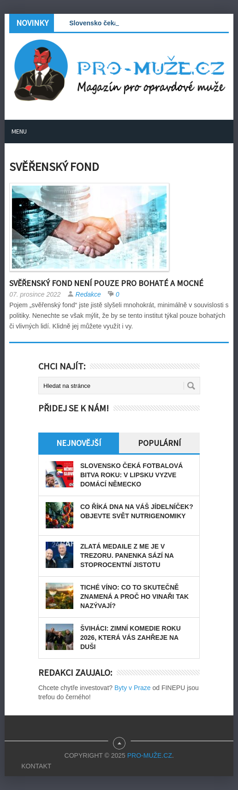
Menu (19, 131)
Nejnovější (78, 443)
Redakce (88, 294)
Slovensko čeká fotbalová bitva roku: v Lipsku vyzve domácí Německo (131, 475)
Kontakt (36, 766)
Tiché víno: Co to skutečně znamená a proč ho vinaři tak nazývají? (134, 596)
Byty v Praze (132, 687)
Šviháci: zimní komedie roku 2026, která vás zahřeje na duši (130, 637)
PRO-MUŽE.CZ (149, 755)
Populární (159, 443)
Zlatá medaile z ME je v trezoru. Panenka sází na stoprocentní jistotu (126, 555)
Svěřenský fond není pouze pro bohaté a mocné (106, 283)
